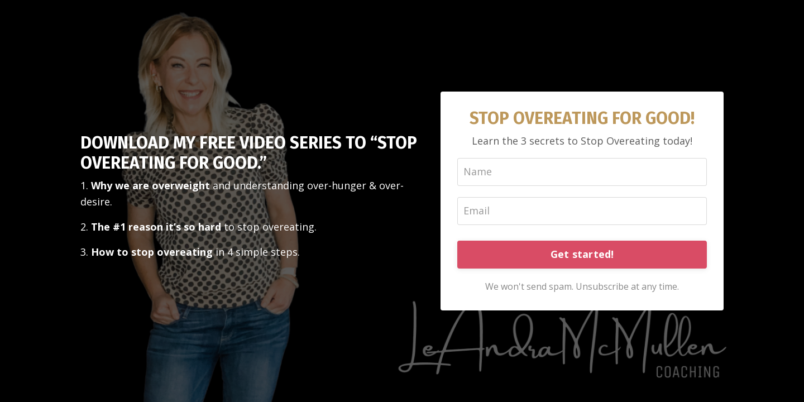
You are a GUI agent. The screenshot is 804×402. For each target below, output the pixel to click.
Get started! (582, 254)
